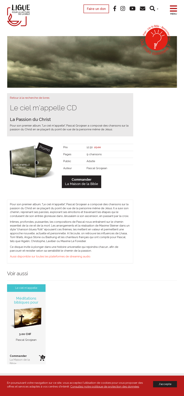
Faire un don (96, 9)
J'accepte (165, 384)
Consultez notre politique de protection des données (104, 386)
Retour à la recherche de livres (29, 97)
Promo (45, 149)
